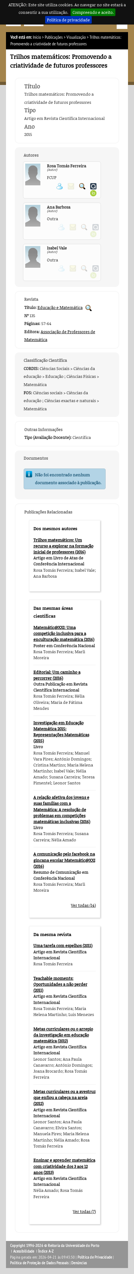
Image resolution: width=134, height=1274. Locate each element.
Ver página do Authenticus (93, 186)
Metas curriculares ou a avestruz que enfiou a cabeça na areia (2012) (64, 1097)
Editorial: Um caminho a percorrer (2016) (56, 675)
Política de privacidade (68, 20)
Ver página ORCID (93, 193)
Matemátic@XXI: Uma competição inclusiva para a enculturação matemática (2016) (63, 633)
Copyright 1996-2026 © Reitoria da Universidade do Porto (54, 1245)
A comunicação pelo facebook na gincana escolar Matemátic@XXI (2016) (64, 860)
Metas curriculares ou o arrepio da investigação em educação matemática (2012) (63, 1035)
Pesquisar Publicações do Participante (82, 186)
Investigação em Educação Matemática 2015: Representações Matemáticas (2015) (61, 732)
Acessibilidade (23, 1251)
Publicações (54, 37)
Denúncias (79, 1263)
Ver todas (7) (84, 1211)
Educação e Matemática (60, 307)
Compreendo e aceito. (93, 12)
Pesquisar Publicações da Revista (88, 308)
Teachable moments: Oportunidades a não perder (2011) (60, 984)
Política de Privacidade (95, 1257)
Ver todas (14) (83, 905)
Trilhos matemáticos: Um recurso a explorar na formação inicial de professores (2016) (63, 546)
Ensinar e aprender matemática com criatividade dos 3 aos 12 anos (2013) (64, 1166)
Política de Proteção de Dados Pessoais (39, 1263)
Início (37, 37)
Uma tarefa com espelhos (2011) (62, 945)
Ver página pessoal (59, 186)
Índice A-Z (46, 1251)
